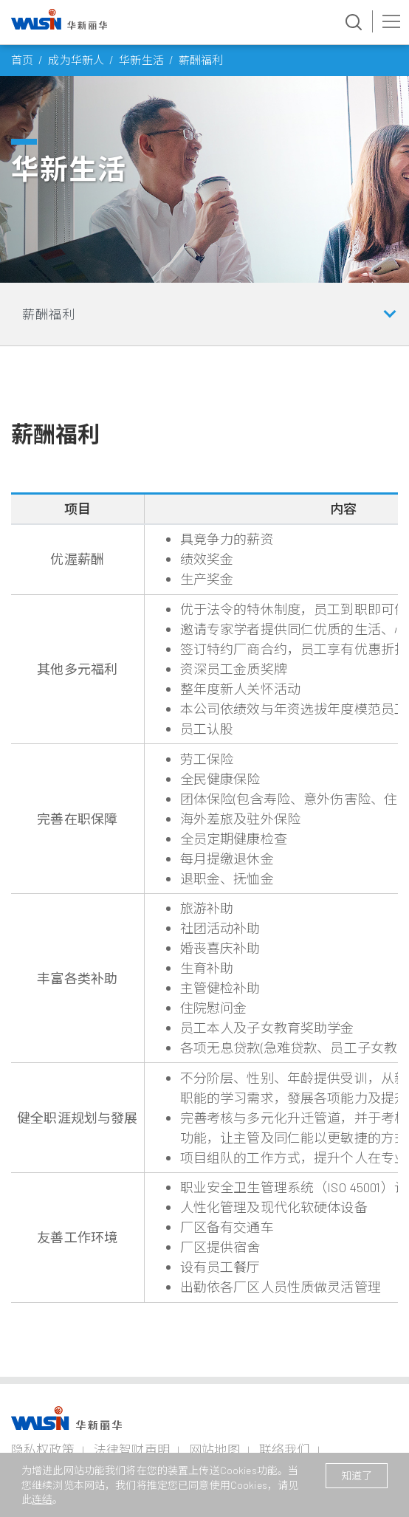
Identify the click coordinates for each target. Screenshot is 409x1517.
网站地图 (214, 1449)
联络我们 (284, 1449)
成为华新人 (76, 59)
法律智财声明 (132, 1449)
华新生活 (141, 59)
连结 (42, 1499)
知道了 (356, 1475)
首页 (22, 59)
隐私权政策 (43, 1449)
